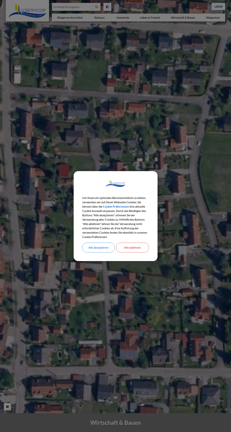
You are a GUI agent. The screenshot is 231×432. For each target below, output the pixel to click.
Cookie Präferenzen (116, 206)
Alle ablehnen (132, 247)
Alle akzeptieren (98, 247)
